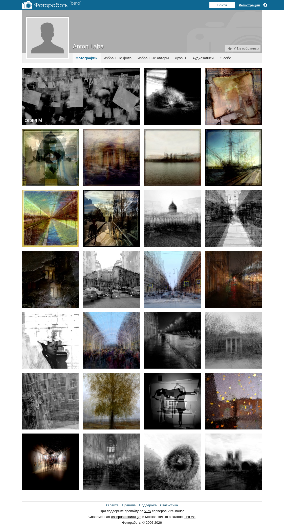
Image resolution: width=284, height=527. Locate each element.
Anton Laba (88, 46)
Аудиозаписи (203, 58)
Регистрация (249, 5)
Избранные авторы (153, 58)
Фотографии (87, 58)
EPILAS (189, 517)
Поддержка (148, 505)
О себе (225, 58)
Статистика (169, 505)
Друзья (180, 58)
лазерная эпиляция (126, 517)
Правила (129, 505)
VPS (147, 511)
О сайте (112, 505)
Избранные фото (118, 58)
